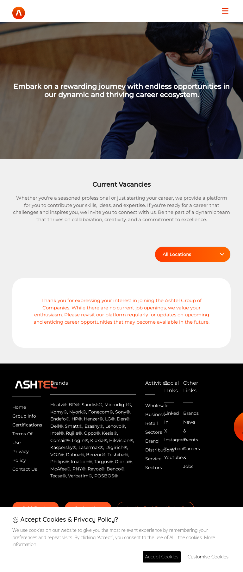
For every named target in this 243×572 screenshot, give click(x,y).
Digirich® (116, 447)
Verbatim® (80, 476)
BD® (74, 404)
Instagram (175, 440)
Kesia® (109, 433)
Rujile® (74, 433)
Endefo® (59, 419)
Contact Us (24, 469)
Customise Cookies (208, 557)
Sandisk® (92, 404)
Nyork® (77, 412)
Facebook (175, 448)
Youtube (173, 457)
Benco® (115, 469)
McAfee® (60, 469)
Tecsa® (58, 476)
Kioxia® (98, 440)
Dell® (56, 426)
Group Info (24, 416)
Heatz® (58, 404)
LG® (110, 419)
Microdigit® (117, 404)
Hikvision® (121, 440)
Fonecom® (100, 412)
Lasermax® (90, 447)
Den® (123, 419)
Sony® (122, 412)
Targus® (103, 461)
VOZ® (57, 454)
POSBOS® (106, 476)
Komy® (58, 412)
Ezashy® (93, 426)
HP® (77, 419)
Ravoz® (96, 469)
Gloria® (123, 461)
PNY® (78, 469)
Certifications (27, 425)
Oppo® (92, 433)
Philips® (59, 461)
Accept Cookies (161, 557)
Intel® (57, 433)
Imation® (81, 461)
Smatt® (73, 426)
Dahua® (75, 454)
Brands (191, 413)
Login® (80, 440)
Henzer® (93, 419)
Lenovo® (115, 426)
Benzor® (95, 454)
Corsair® (60, 440)
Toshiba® (118, 454)
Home (19, 407)
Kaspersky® (63, 447)
